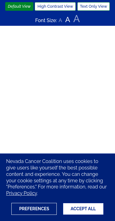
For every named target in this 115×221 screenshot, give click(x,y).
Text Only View (93, 6)
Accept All (83, 208)
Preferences (34, 208)
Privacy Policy (21, 193)
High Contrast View (55, 6)
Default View (19, 6)
